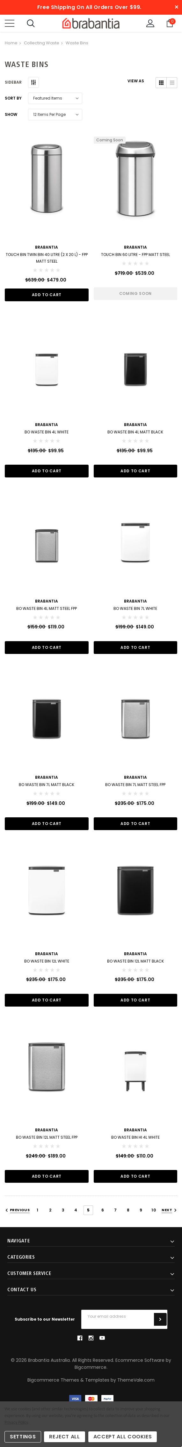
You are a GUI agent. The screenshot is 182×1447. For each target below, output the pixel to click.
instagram (90, 1338)
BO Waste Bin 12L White (46, 961)
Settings (23, 1436)
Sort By (13, 98)
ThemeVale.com (136, 1380)
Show (11, 114)
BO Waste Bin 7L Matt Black (46, 784)
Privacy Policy (16, 1422)
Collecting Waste (41, 43)
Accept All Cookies (122, 1436)
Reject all (64, 1436)
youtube (102, 1338)
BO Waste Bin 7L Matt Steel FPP (135, 784)
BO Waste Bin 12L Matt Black (135, 961)
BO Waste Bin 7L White (135, 608)
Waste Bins (77, 43)
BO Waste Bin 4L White (47, 432)
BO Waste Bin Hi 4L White (135, 1137)
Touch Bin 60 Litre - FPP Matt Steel (135, 254)
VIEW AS (135, 81)
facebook (79, 1338)
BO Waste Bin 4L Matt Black (135, 432)
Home (11, 43)
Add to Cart (47, 294)
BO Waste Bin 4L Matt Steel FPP (46, 608)
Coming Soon (135, 293)
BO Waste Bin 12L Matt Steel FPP (46, 1137)
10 (153, 1210)
